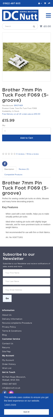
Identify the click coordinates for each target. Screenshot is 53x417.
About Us (6, 315)
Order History (9, 364)
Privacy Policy (9, 327)
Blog (4, 335)
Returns (6, 347)
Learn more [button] (10, 404)
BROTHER (18, 105)
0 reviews (20, 154)
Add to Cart (26, 138)
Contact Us (7, 343)
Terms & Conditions (11, 331)
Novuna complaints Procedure (17, 323)
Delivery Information (12, 319)
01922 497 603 (9, 384)
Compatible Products (13, 174)
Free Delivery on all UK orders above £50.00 (21, 114)
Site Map (6, 351)
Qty (3, 125)
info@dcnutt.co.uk (11, 388)
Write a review (32, 154)
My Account (8, 360)
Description (9, 169)
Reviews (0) (24, 169)
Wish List (6, 368)
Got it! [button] (26, 412)
